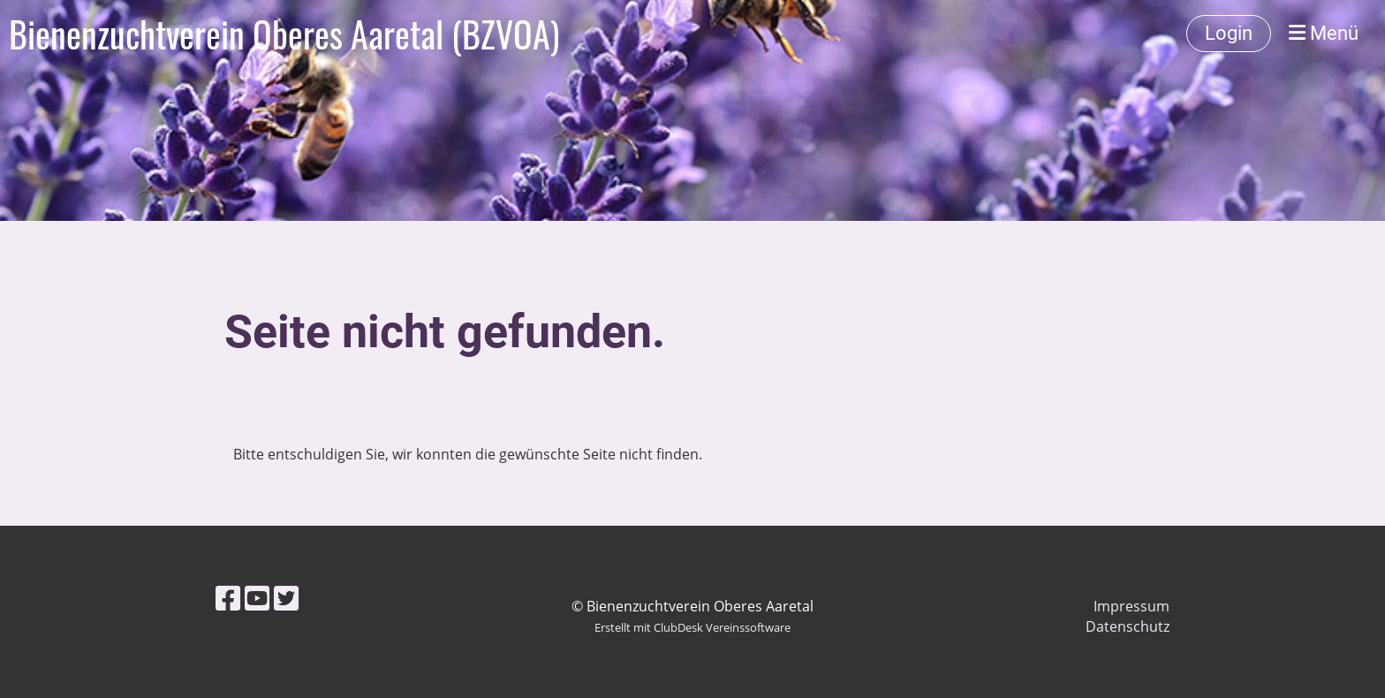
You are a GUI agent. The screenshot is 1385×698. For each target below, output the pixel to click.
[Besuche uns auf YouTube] (257, 598)
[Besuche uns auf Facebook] (228, 598)
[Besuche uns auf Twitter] (286, 598)
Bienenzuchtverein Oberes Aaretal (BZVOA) (284, 33)
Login (1229, 33)
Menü (1324, 33)
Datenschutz (1127, 626)
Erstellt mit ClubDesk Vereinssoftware (692, 627)
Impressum (1131, 606)
